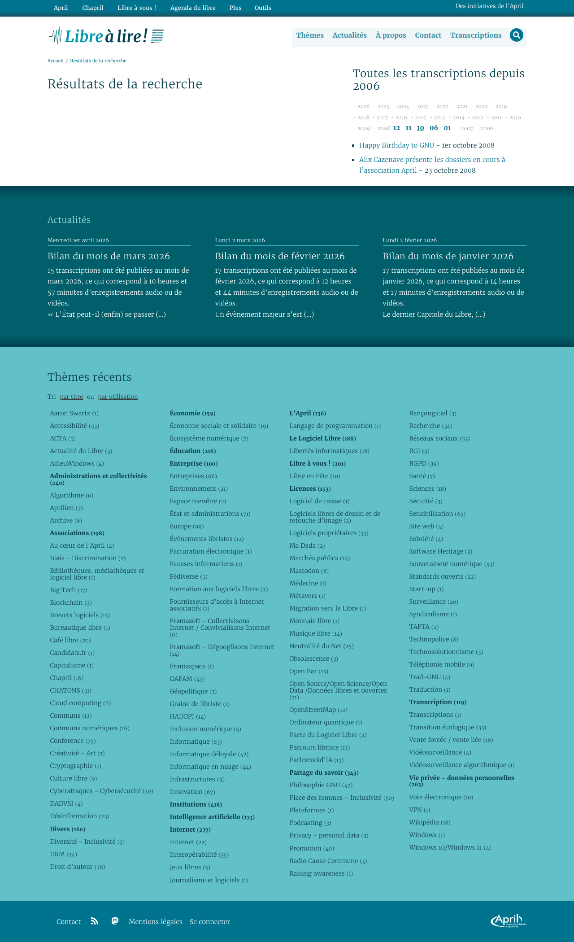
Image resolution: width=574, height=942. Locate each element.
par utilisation (118, 397)
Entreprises (193, 476)
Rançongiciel (433, 413)
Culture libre (73, 779)
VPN (419, 810)
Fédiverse (188, 576)
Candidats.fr (72, 653)
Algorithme (71, 495)
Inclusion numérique (205, 729)
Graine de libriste (200, 704)
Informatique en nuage (210, 767)
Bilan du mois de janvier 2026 (448, 256)
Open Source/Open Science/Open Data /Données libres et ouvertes (338, 691)
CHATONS (70, 691)
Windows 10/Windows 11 (450, 847)
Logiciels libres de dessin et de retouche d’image (334, 517)
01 (447, 128)
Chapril (66, 678)
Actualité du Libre (81, 451)
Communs (70, 716)
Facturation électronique (211, 551)
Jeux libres (190, 868)
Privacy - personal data (328, 836)
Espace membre (198, 501)
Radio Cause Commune (328, 861)
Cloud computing (80, 703)
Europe (187, 526)
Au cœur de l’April (82, 545)
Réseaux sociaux (439, 438)
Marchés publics (319, 558)
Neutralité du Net (321, 646)
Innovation (192, 792)
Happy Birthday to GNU (396, 146)
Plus (230, 7)
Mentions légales (156, 922)
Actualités (349, 35)
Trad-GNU (429, 677)
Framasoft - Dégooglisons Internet (222, 650)
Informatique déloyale (209, 754)
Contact (427, 35)
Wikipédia (429, 822)
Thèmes (309, 35)
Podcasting (310, 823)
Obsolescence (313, 659)
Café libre (70, 640)
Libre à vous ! (133, 7)
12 (396, 128)
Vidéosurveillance (440, 753)
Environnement (199, 488)
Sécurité (425, 501)
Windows (427, 835)
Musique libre (315, 634)
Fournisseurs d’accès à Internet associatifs (217, 605)
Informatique (196, 742)
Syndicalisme (433, 615)
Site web (426, 526)
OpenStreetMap (318, 710)
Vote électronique (441, 797)
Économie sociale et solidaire (219, 426)
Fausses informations (206, 564)
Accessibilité (74, 426)
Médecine (307, 583)
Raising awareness (321, 873)
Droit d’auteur (77, 867)
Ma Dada (307, 545)
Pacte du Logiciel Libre (327, 735)
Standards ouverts (442, 576)
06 (434, 128)
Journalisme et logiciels (209, 880)
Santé (422, 476)
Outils (258, 7)
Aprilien (66, 508)
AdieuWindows (77, 463)
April (60, 7)
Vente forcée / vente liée (451, 740)
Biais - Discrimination (88, 558)
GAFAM (187, 679)
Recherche (430, 426)
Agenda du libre (188, 7)
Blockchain (70, 602)
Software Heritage (440, 551)
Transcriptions (475, 35)
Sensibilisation (437, 514)
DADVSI (66, 804)
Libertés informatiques (329, 451)
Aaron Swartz (74, 413)
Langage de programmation (335, 426)
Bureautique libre (80, 628)
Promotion (311, 848)
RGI (419, 451)
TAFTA (424, 627)
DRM (63, 854)
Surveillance (433, 602)
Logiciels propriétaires (328, 533)
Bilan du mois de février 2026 (280, 256)
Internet (188, 842)
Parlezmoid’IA (316, 760)
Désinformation (79, 816)
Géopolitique (193, 691)
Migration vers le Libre (327, 608)
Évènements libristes (207, 539)
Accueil (56, 61)
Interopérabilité (199, 855)
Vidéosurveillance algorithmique (461, 765)
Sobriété (426, 539)
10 (420, 128)
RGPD (424, 463)
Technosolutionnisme (446, 652)
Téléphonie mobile (441, 665)
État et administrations (210, 514)
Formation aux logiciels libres (219, 589)
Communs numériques (89, 728)
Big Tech (68, 590)
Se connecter (210, 922)
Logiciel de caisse (319, 501)
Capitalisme (71, 666)
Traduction (429, 690)
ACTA (62, 438)
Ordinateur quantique (325, 723)
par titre (71, 397)
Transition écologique (447, 728)
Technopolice (433, 640)
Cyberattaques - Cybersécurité (101, 791)
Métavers (307, 596)
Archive (66, 520)
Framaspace (192, 666)
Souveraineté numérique (451, 564)
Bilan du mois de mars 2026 (109, 256)
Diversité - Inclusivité (87, 841)
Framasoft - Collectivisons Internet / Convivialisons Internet (220, 628)
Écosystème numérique (209, 438)
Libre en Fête (314, 476)
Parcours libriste (319, 748)
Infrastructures (197, 780)
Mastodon (309, 571)
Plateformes (311, 811)
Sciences (427, 488)
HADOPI (188, 717)
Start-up (426, 589)
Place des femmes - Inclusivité (341, 798)
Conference (73, 741)
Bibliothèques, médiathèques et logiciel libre (97, 574)
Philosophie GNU (320, 785)
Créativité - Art (77, 754)
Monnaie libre (314, 621)
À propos (390, 35)
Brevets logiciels (80, 615)
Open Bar (308, 671)
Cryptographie (75, 766)
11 (408, 128)
